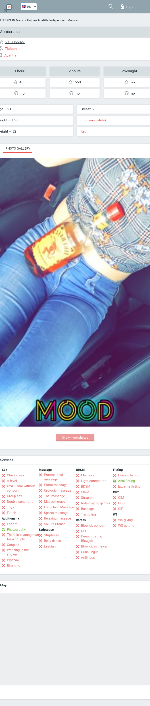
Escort (12, 524)
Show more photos (75, 437)
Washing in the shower (18, 552)
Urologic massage (57, 490)
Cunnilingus (89, 552)
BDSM (85, 486)
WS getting (126, 526)
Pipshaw (13, 560)
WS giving (125, 520)
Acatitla (43, 20)
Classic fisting (128, 475)
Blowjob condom (93, 526)
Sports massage (56, 513)
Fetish (11, 513)
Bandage (87, 509)
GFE (84, 531)
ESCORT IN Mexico (13, 20)
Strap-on (87, 498)
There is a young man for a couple (23, 537)
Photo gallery (18, 148)
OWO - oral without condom (21, 488)
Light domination (93, 481)
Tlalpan (32, 20)
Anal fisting (126, 481)
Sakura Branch (54, 524)
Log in (127, 6)
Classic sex (15, 475)
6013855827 (15, 42)
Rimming (13, 566)
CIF (120, 509)
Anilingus (88, 558)
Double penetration (21, 502)
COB (121, 503)
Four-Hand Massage (59, 507)
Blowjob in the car (94, 546)
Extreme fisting (129, 486)
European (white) (93, 120)
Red (83, 131)
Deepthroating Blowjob (91, 538)
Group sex (14, 496)
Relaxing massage (57, 518)
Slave (85, 492)
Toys (10, 507)
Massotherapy (54, 502)
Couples (13, 545)
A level (12, 481)
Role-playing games (95, 503)
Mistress (87, 475)
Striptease (51, 535)
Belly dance (52, 541)
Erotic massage (55, 485)
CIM (121, 498)
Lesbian (50, 546)
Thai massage (54, 496)
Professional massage (53, 477)
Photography (16, 530)
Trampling (88, 514)
